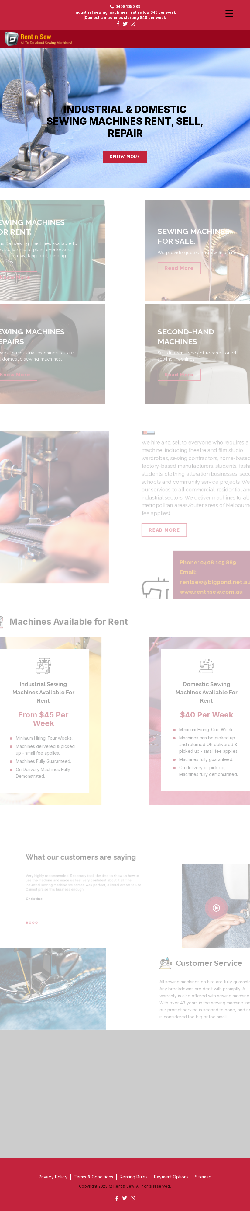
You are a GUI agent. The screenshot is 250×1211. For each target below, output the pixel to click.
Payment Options (171, 1176)
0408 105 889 (125, 6)
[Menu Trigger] (229, 13)
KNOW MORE (125, 156)
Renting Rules (134, 1176)
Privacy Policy (53, 1176)
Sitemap (203, 1176)
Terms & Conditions (94, 1176)
